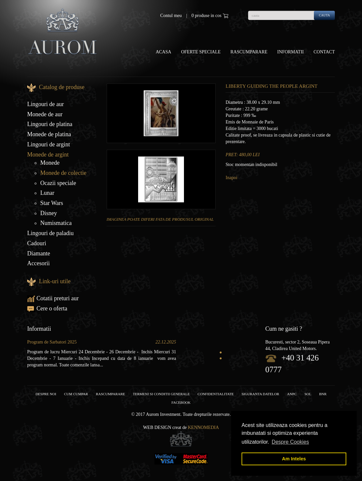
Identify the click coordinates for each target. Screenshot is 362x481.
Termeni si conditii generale (161, 394)
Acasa (163, 51)
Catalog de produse (61, 87)
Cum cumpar (76, 394)
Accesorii (38, 263)
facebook (181, 402)
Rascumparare (248, 51)
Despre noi (45, 394)
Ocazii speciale (58, 183)
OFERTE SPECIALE (201, 51)
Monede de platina (49, 134)
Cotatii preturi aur (53, 298)
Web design (157, 427)
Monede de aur (45, 114)
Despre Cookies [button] (290, 442)
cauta (324, 15)
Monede (50, 162)
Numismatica (56, 223)
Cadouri (36, 243)
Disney (48, 213)
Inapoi (231, 177)
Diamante (38, 253)
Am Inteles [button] (294, 458)
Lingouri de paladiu (50, 233)
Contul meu (171, 15)
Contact (324, 51)
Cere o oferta (47, 308)
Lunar (47, 193)
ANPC (292, 394)
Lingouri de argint (48, 144)
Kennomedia (203, 427)
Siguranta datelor (260, 394)
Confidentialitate (216, 394)
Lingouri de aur (45, 104)
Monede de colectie (63, 173)
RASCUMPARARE (110, 394)
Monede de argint (48, 154)
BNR (323, 394)
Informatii (290, 51)
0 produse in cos (209, 15)
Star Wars (51, 203)
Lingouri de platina (49, 124)
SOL (307, 394)
